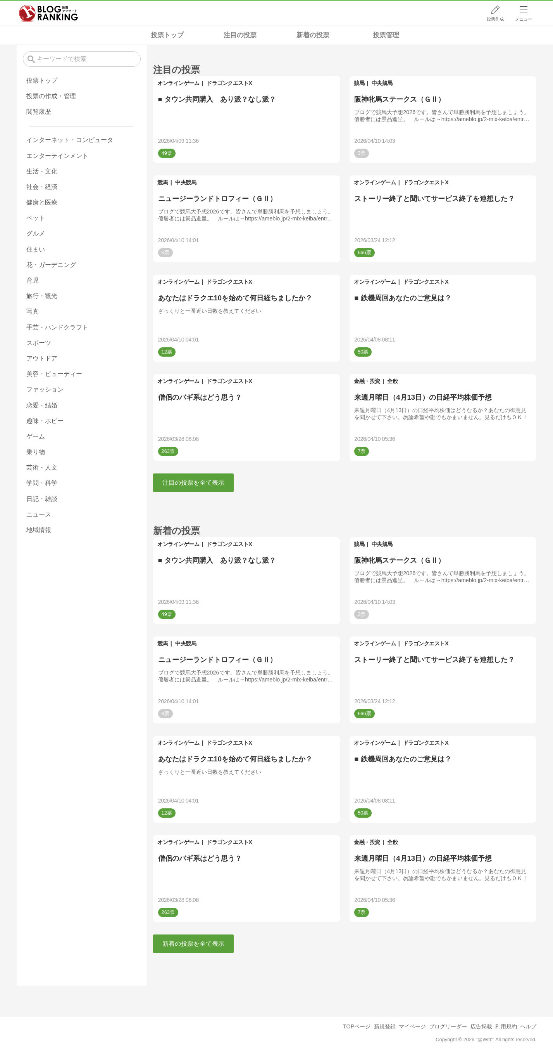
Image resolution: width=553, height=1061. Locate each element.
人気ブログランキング (48, 13)
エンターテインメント (57, 156)
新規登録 (385, 1026)
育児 (32, 280)
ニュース (38, 514)
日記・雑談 (41, 499)
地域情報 (38, 530)
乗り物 (35, 452)
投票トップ (167, 35)
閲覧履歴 (38, 111)
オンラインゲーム (178, 83)
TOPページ (356, 1026)
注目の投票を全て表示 (193, 482)
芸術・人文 (41, 467)
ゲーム (35, 436)
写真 (32, 311)
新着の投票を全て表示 (193, 943)
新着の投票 (312, 35)
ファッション (45, 389)
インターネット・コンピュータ (69, 140)
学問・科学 (41, 483)
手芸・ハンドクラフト (57, 327)
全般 (392, 381)
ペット (35, 218)
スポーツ (38, 343)
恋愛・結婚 (41, 405)
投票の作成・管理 (51, 96)
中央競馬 (382, 83)
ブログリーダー (448, 1026)
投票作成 (495, 19)
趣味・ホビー (45, 421)
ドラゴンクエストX (229, 83)
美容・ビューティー (54, 374)
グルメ (35, 233)
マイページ (412, 1026)
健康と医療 (41, 202)
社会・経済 (41, 187)
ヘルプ (528, 1026)
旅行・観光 (41, 296)
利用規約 (506, 1026)
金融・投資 (367, 381)
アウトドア (41, 358)
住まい (35, 249)
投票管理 (386, 35)
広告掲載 (481, 1026)
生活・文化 (41, 171)
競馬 (359, 83)
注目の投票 (240, 35)
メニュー (523, 19)
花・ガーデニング (51, 265)
